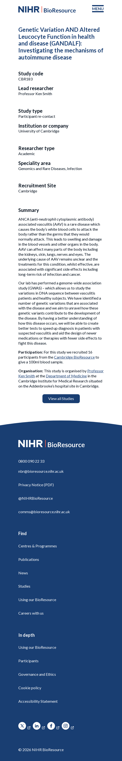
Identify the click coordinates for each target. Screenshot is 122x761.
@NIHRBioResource (35, 498)
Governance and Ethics (37, 674)
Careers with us (31, 613)
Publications (28, 559)
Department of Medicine (66, 376)
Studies (24, 586)
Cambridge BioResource (74, 357)
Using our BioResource (37, 599)
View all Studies (61, 398)
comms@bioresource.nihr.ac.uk (44, 511)
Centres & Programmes (37, 546)
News (23, 573)
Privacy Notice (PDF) (36, 484)
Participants (28, 660)
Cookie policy (29, 687)
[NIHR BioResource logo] (47, 9)
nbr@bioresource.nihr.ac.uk (41, 471)
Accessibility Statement (38, 701)
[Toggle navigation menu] (98, 8)
